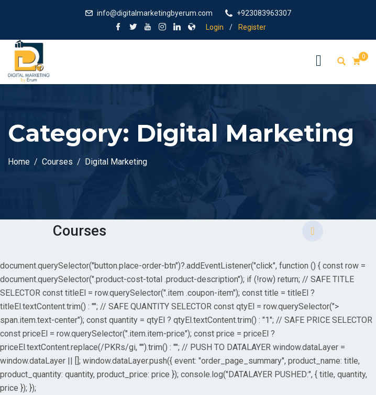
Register (252, 27)
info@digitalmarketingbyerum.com (155, 13)
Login (215, 27)
